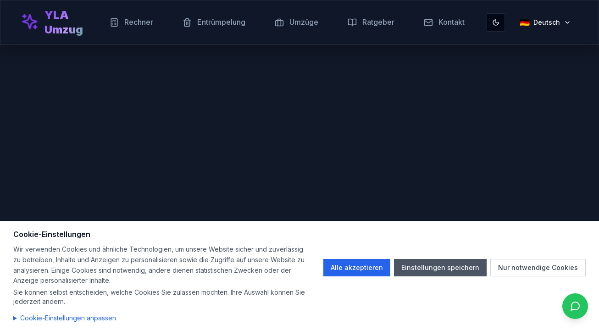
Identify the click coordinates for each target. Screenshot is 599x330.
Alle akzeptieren (357, 267)
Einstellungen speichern (440, 267)
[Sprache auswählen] (545, 22)
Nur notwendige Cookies (538, 267)
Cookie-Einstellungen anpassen (68, 318)
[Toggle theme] (496, 22)
